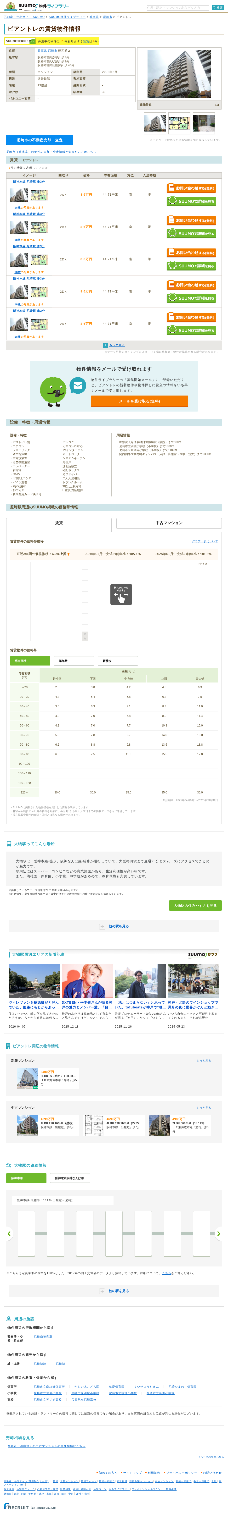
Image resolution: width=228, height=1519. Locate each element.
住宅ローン (100, 1489)
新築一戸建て (184, 1481)
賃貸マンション (69, 1481)
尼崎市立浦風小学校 (48, 1393)
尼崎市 (107, 17)
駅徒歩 (107, 661)
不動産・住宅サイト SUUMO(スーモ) (26, 1481)
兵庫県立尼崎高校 (83, 1399)
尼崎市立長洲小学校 (161, 1393)
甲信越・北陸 (36, 1493)
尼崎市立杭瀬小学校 (123, 1393)
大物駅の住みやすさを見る (195, 906)
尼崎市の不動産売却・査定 (40, 140)
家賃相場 (122, 1481)
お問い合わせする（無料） (191, 188)
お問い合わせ (212, 1473)
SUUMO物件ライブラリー (67, 17)
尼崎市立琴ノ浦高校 (48, 1399)
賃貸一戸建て (107, 1481)
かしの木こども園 (86, 1386)
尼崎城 (60, 1363)
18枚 (17, 207)
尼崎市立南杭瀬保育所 (49, 1386)
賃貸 (86, 41)
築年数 (63, 661)
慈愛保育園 (117, 1386)
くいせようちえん (146, 1386)
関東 (24, 1493)
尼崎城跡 (40, 1363)
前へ (9, 1233)
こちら (166, 1273)
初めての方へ (108, 1473)
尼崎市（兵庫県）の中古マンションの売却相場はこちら (47, 1446)
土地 (214, 1481)
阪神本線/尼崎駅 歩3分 (29, 181)
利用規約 (154, 1473)
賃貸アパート (89, 1481)
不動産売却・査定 (47, 1489)
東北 (16, 1493)
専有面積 (20, 661)
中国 (71, 1493)
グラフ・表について (205, 541)
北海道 (8, 1493)
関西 (56, 1493)
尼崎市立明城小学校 (85, 1393)
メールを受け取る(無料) (139, 401)
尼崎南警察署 (43, 1336)
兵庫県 (94, 17)
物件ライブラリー (119, 1489)
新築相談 (65, 1489)
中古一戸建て (201, 1481)
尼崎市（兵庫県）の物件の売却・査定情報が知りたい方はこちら (51, 152)
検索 (220, 7)
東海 (49, 1493)
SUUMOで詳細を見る (191, 201)
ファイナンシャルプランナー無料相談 (154, 1489)
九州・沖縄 (82, 1493)
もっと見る (204, 1060)
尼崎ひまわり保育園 (183, 1386)
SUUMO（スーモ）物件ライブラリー (36, 6)
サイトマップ (132, 1473)
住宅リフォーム (26, 1489)
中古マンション (164, 1481)
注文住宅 (9, 1489)
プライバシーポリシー (181, 1473)
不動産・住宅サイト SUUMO (24, 17)
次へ (218, 1233)
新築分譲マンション (141, 1481)
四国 (64, 1493)
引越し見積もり (82, 1489)
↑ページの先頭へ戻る (211, 1457)
